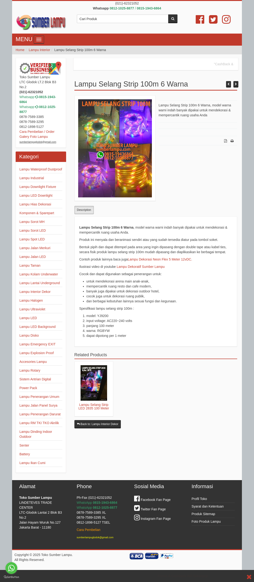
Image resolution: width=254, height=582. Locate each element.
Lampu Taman (29, 265)
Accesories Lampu (33, 362)
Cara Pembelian (88, 530)
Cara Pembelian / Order (36, 132)
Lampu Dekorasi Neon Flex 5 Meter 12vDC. (160, 259)
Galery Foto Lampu (33, 137)
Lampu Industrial (31, 178)
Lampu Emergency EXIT (37, 344)
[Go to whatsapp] (11, 568)
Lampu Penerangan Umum (39, 397)
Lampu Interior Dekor (35, 292)
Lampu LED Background (37, 327)
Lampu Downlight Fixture (37, 187)
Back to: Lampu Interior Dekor (97, 424)
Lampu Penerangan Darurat (40, 414)
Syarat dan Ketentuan (208, 506)
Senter (24, 445)
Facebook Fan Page (152, 500)
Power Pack (28, 388)
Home (20, 50)
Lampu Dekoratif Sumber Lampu (140, 267)
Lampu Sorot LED (32, 230)
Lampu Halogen (31, 300)
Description (84, 210)
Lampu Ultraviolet (32, 309)
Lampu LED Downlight (35, 195)
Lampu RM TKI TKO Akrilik (39, 423)
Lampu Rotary (29, 370)
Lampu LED (28, 318)
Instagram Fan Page (152, 519)
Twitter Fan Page (150, 509)
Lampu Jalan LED (32, 257)
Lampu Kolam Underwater (38, 274)
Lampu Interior (39, 50)
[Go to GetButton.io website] (11, 577)
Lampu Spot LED (32, 239)
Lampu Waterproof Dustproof (40, 169)
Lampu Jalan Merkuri (34, 248)
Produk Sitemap (203, 514)
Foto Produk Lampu (206, 521)
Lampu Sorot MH (32, 222)
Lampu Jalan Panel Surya (38, 405)
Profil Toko (199, 499)
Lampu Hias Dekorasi (35, 204)
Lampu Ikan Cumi (32, 463)
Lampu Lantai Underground (39, 283)
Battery (24, 454)
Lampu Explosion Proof (36, 353)
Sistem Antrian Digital (35, 379)
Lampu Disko (29, 335)
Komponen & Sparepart (36, 213)
